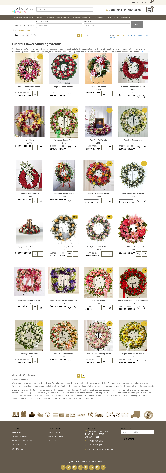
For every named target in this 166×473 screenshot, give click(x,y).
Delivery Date (88, 22)
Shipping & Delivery (22, 440)
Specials (39, 17)
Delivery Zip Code (42, 22)
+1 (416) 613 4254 (95, 445)
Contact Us (17, 449)
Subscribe (128, 439)
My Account (54, 432)
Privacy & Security (21, 436)
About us (16, 432)
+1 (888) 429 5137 (95, 441)
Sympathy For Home (23, 17)
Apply (137, 24)
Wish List (53, 440)
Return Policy (19, 444)
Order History (55, 436)
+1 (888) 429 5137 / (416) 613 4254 (124, 10)
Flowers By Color (102, 17)
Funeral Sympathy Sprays (58, 17)
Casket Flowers (122, 17)
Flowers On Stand (81, 17)
